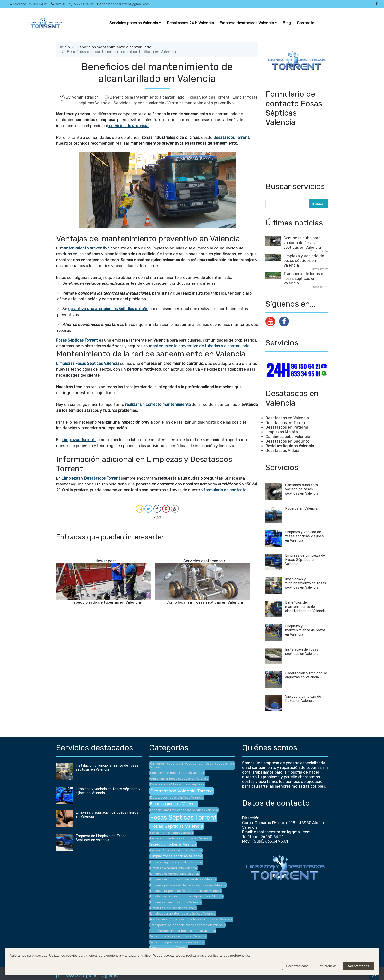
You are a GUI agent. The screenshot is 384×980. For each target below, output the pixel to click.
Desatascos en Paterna (286, 427)
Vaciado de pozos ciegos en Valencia (177, 942)
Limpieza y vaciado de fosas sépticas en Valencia (186, 896)
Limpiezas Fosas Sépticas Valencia (87, 363)
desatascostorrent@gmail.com (123, 4)
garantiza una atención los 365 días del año (108, 309)
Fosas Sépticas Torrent (209, 97)
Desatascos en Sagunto (287, 441)
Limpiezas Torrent (78, 439)
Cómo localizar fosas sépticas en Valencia (204, 602)
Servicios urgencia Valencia (139, 103)
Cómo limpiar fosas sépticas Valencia (177, 773)
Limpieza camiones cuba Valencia (175, 873)
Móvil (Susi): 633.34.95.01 (72, 4)
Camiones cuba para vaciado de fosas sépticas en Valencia (302, 243)
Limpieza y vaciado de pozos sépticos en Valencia (303, 261)
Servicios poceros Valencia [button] (133, 23)
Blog (287, 23)
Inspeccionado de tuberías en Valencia (105, 602)
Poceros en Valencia (301, 509)
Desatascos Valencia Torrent (181, 791)
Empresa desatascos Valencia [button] (247, 23)
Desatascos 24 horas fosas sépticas (177, 784)
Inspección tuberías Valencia (173, 844)
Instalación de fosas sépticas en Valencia (301, 652)
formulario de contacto (225, 490)
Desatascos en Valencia (287, 418)
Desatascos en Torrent (286, 422)
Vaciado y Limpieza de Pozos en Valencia (303, 699)
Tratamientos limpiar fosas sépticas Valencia (183, 931)
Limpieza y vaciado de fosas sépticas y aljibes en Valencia (304, 536)
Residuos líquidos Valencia (289, 446)
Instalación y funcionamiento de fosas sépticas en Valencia (305, 583)
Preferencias (327, 966)
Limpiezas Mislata (281, 432)
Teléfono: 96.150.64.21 (28, 4)
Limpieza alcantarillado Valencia (173, 868)
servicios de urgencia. (128, 125)
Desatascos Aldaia (282, 450)
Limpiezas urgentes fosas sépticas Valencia (182, 913)
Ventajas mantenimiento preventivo (200, 103)
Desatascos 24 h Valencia (190, 23)
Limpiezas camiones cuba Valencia (175, 902)
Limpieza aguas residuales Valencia (176, 862)
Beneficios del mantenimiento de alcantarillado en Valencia (305, 607)
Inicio (65, 47)
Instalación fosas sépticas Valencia (176, 850)
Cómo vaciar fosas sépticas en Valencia (179, 778)
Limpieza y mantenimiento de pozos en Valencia (305, 630)
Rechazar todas (297, 966)
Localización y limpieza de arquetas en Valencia (306, 675)
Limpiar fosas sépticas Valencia (176, 856)
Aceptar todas (358, 966)
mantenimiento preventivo (84, 248)
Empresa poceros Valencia (174, 804)
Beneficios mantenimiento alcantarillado (114, 47)
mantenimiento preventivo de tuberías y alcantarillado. (199, 346)
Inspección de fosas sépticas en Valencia (180, 838)
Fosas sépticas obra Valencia (171, 833)
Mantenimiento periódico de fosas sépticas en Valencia (191, 919)
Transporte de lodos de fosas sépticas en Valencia (304, 278)
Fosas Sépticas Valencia (176, 826)
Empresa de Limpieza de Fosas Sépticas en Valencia (305, 560)
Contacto (305, 23)
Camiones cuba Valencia (287, 436)
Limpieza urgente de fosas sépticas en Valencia (185, 891)
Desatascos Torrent (231, 137)
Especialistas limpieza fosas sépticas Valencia (184, 810)
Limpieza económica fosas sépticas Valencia (183, 879)
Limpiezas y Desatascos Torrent (91, 478)
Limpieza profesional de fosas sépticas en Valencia (188, 885)
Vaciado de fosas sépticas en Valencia (178, 936)
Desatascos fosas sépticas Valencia (176, 797)
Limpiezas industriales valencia (173, 908)
